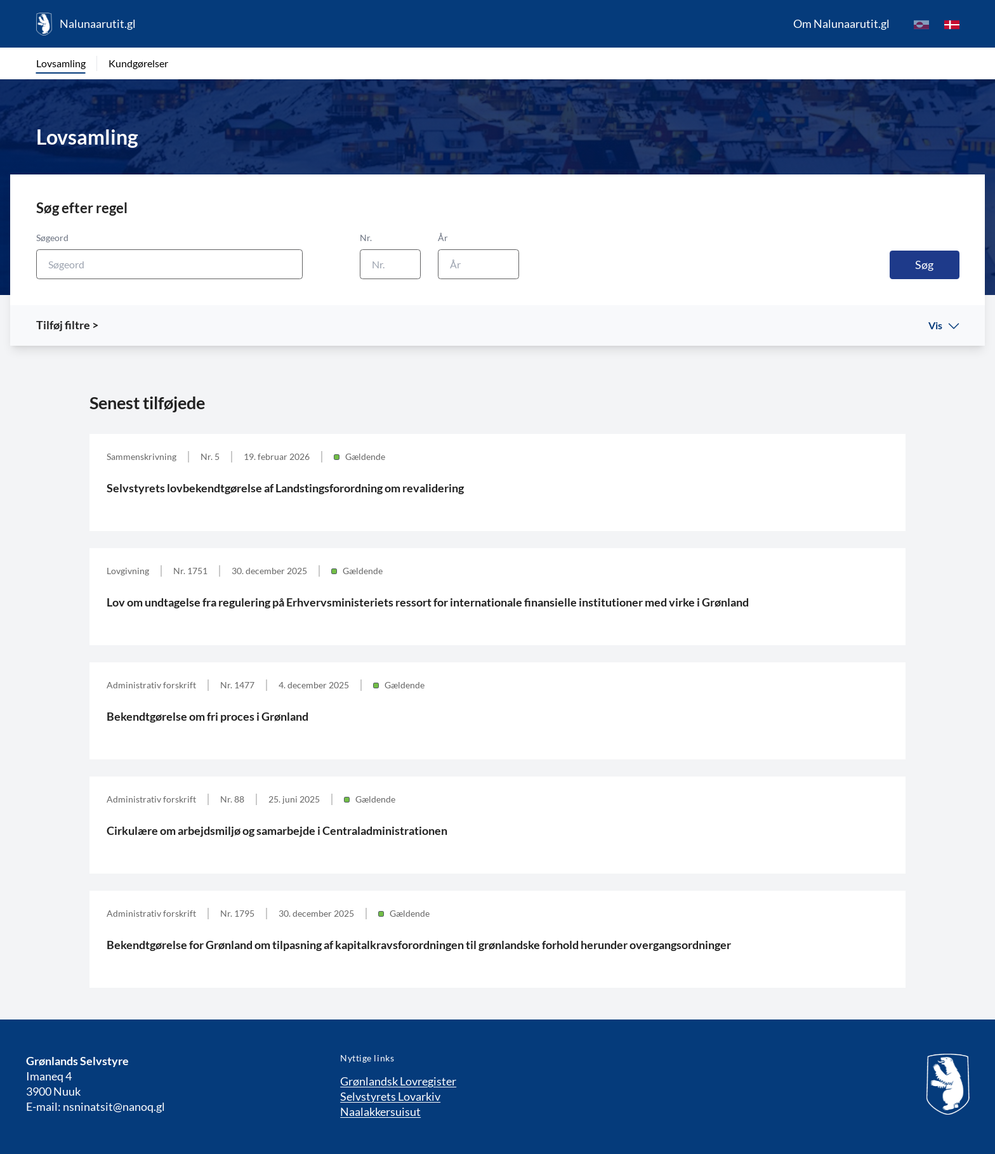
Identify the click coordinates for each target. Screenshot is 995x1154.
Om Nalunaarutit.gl (841, 23)
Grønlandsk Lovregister (398, 1081)
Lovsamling (61, 63)
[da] (951, 24)
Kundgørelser (138, 63)
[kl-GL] (921, 24)
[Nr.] (390, 264)
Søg (924, 265)
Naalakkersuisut (380, 1111)
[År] (478, 264)
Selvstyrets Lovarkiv (390, 1096)
